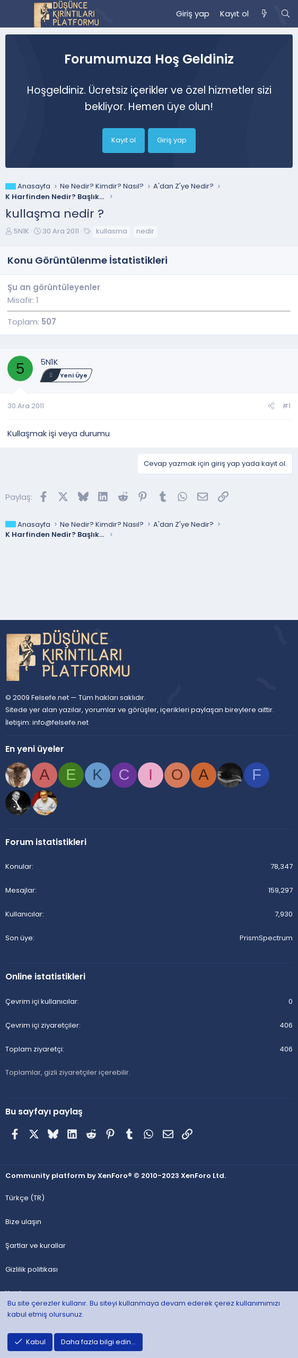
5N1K (21, 231)
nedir (145, 231)
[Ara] (285, 14)
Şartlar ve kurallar (35, 1245)
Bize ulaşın (23, 1222)
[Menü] (13, 14)
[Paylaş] (271, 406)
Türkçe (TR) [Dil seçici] (25, 1198)
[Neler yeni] (264, 14)
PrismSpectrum (266, 938)
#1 (286, 406)
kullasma (111, 231)
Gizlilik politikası (31, 1269)
